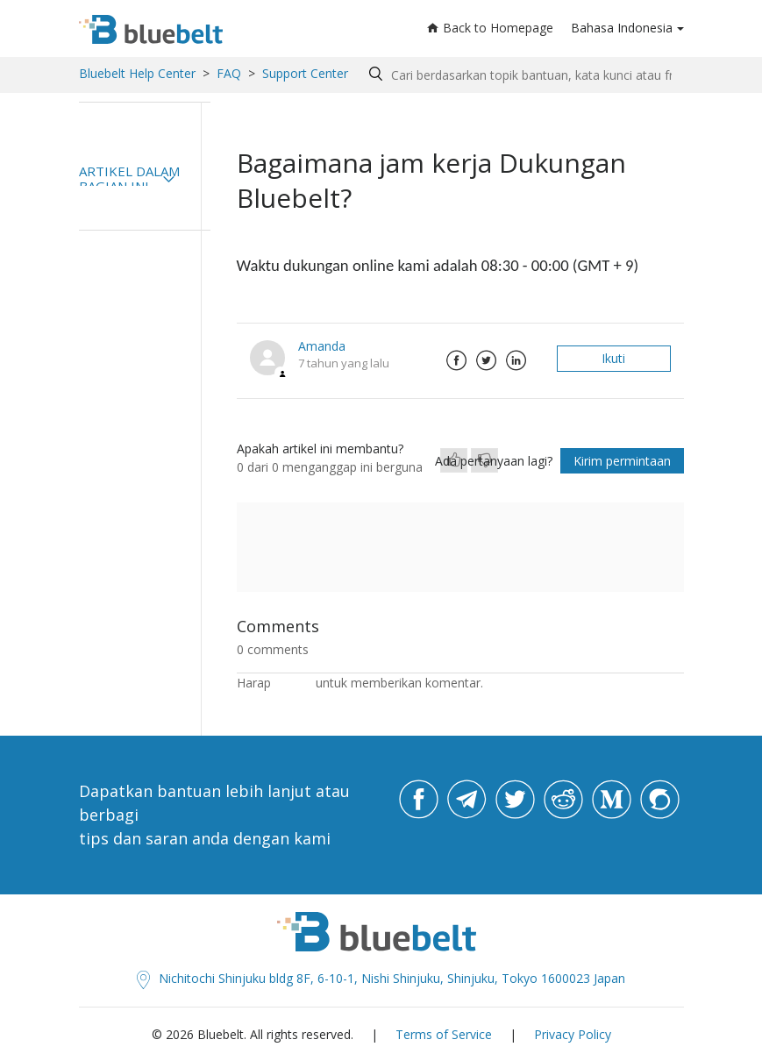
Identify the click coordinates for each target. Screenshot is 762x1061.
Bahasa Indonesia (622, 27)
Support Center (305, 73)
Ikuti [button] (613, 358)
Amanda (321, 346)
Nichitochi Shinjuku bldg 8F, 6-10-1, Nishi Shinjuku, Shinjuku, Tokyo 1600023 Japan (381, 978)
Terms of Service (443, 1034)
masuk (293, 682)
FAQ (229, 73)
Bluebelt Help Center (137, 73)
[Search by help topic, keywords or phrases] (522, 75)
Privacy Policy (572, 1034)
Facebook (456, 360)
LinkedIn (516, 360)
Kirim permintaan (622, 460)
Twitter (486, 360)
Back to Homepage (490, 27)
